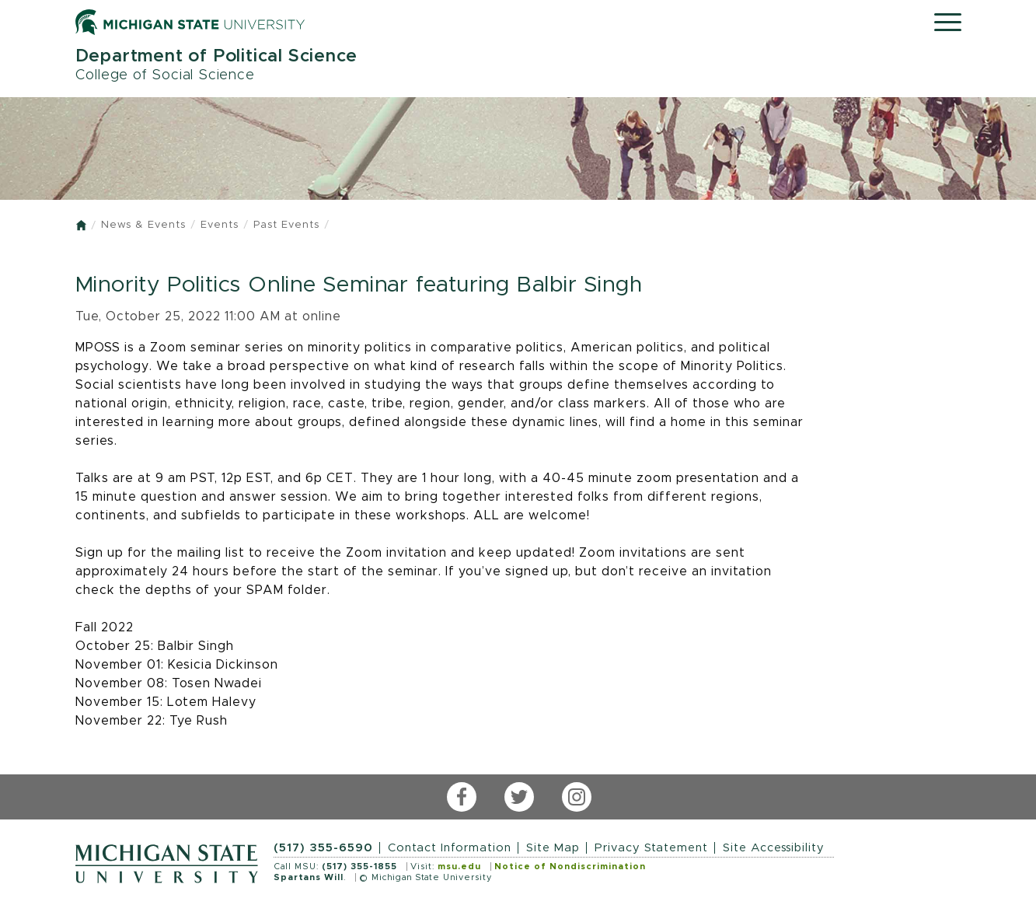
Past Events (286, 225)
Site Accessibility (774, 848)
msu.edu (459, 866)
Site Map (553, 848)
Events (220, 225)
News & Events (143, 225)
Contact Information (449, 848)
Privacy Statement (651, 848)
